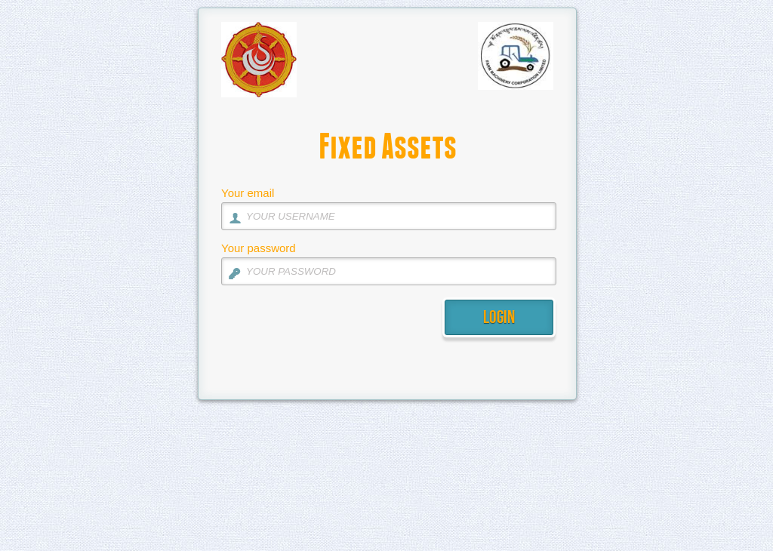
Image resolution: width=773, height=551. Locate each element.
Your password (258, 248)
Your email (247, 192)
